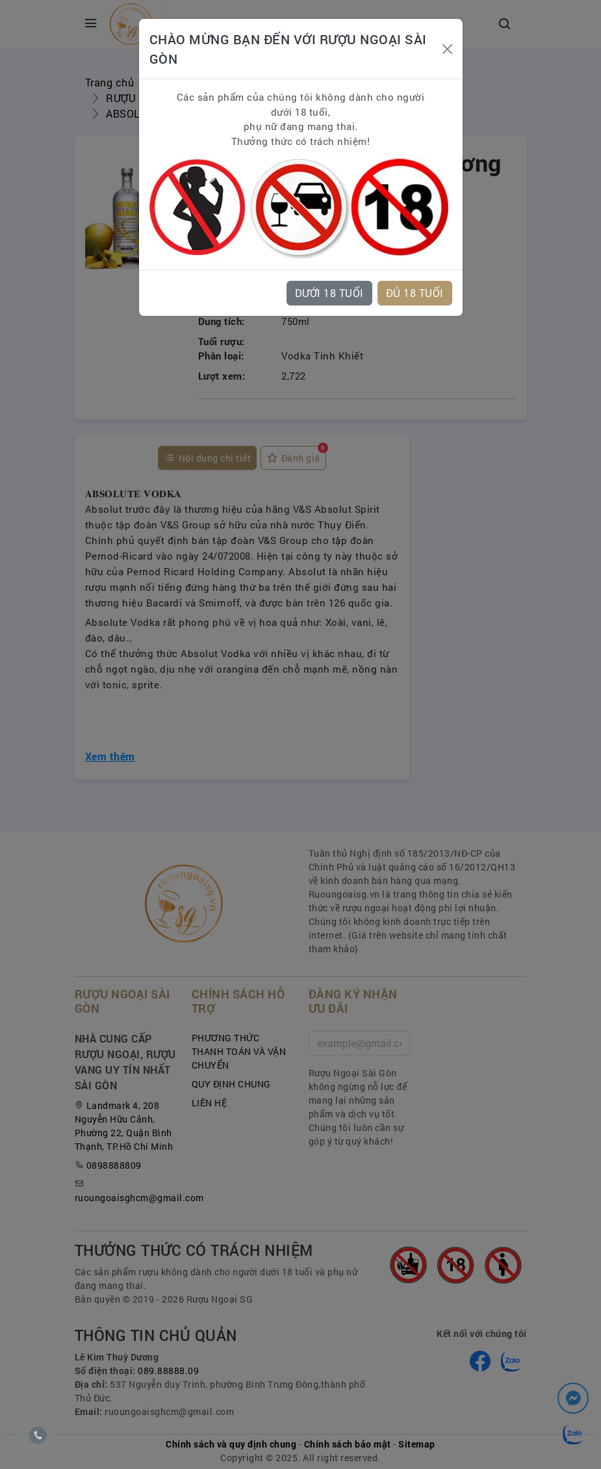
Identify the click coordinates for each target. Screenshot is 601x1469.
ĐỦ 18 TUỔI (415, 293)
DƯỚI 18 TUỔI (329, 293)
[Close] (447, 49)
